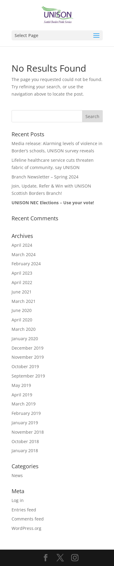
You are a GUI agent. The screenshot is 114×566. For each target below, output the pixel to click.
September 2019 (28, 376)
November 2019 (28, 357)
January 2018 (25, 450)
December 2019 (27, 348)
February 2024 (26, 263)
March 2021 (24, 301)
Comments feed (28, 519)
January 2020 (25, 338)
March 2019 (24, 404)
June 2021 (22, 292)
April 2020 (22, 320)
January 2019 (25, 422)
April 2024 (22, 245)
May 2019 (21, 385)
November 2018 (28, 432)
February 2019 (26, 413)
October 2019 (25, 366)
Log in (18, 500)
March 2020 (24, 329)
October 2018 (25, 441)
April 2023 (22, 273)
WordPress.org (26, 528)
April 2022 (22, 282)
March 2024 (24, 254)
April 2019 (22, 395)
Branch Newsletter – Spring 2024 (45, 177)
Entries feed (24, 510)
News (17, 475)
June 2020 (22, 310)
